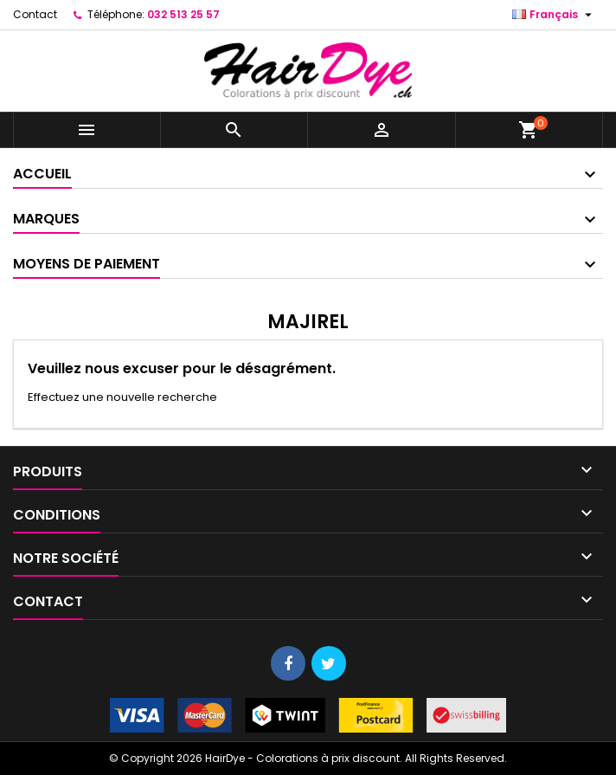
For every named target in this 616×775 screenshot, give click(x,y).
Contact (35, 14)
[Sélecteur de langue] (554, 14)
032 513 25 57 (183, 14)
